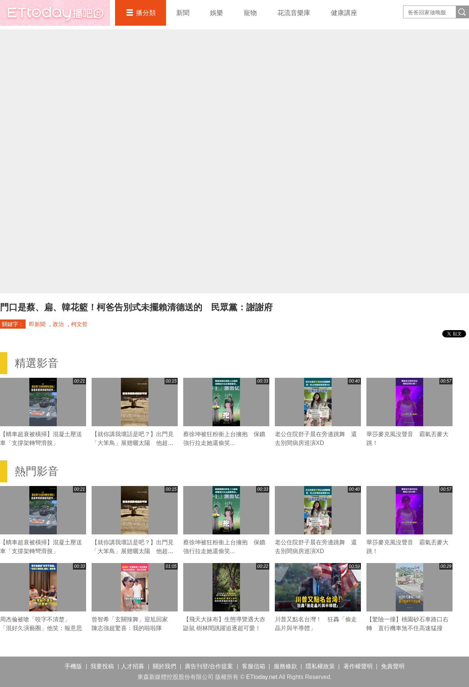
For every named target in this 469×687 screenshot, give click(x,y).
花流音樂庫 (293, 13)
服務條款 (285, 666)
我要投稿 (102, 666)
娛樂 (216, 13)
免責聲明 (393, 666)
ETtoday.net (261, 677)
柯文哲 (79, 324)
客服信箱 (253, 666)
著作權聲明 (358, 666)
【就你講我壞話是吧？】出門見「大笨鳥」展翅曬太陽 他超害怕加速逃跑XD (133, 443)
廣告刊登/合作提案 (209, 666)
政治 (58, 324)
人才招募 (132, 666)
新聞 (182, 13)
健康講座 (344, 13)
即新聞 (37, 324)
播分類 (146, 13)
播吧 (55, 13)
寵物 (250, 13)
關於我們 (164, 666)
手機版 (73, 666)
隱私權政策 (320, 666)
